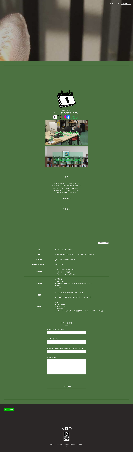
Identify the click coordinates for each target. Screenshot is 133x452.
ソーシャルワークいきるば (62, 444)
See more (66, 198)
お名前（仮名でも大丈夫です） (58, 329)
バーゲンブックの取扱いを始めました (70, 186)
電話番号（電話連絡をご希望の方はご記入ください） (65, 348)
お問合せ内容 (51, 358)
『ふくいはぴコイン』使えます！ (70, 188)
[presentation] (60, 378)
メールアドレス (52, 339)
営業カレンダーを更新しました (70, 183)
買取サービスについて (70, 193)
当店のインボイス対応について (70, 190)
